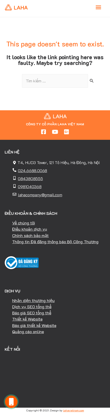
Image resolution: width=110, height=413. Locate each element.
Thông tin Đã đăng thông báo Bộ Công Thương (55, 241)
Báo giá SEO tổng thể (31, 313)
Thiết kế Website (27, 319)
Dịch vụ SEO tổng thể (31, 306)
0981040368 (30, 186)
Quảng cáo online (28, 331)
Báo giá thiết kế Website (34, 325)
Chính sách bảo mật (30, 235)
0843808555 (30, 178)
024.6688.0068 (32, 170)
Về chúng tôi (23, 223)
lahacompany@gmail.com (40, 194)
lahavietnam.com (73, 410)
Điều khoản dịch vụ (29, 229)
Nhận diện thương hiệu (33, 300)
